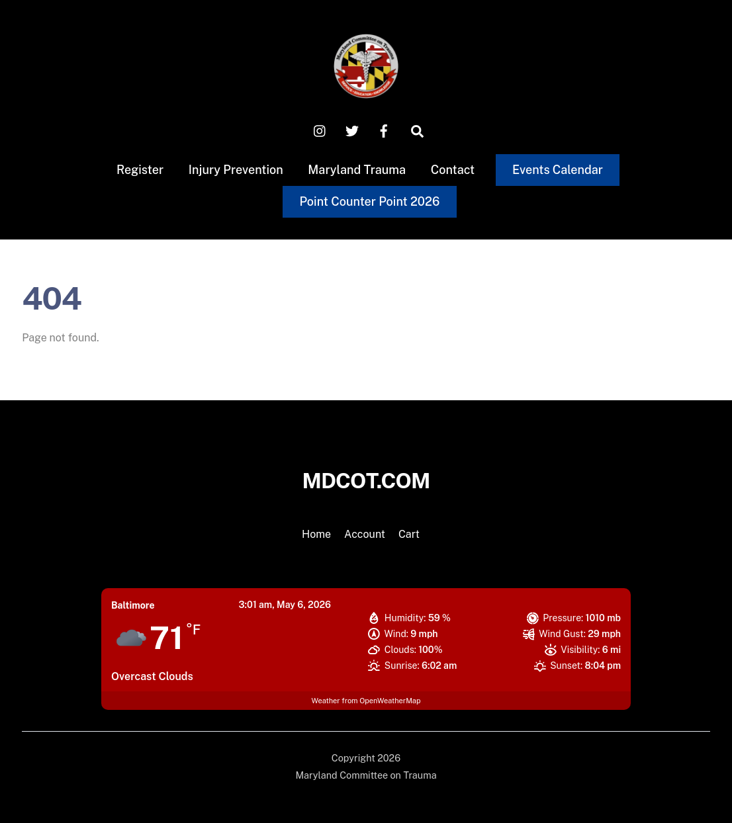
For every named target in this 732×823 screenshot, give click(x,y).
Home (316, 534)
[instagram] (320, 130)
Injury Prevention (236, 170)
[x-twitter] (352, 130)
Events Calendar (557, 170)
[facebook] (384, 130)
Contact (453, 170)
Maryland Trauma (357, 170)
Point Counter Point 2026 (369, 201)
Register (139, 170)
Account (364, 534)
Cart (409, 534)
